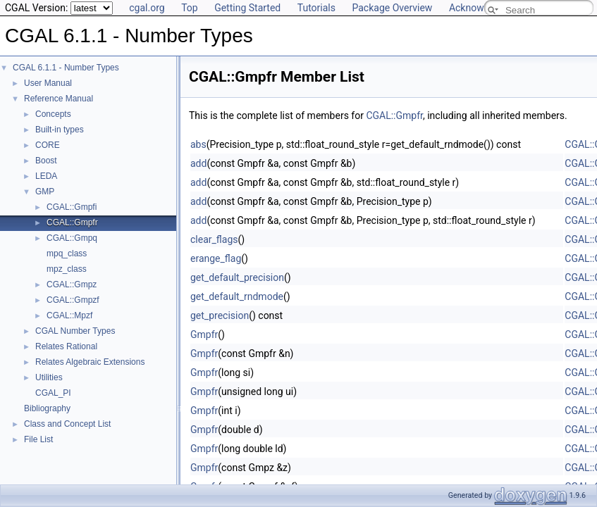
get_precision (219, 315)
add (198, 163)
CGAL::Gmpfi (72, 207)
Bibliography (47, 408)
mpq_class (67, 253)
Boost (46, 160)
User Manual (48, 83)
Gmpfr (204, 334)
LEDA (46, 176)
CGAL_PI (53, 393)
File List (38, 439)
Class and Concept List (67, 424)
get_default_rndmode (236, 296)
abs (198, 144)
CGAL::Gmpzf (73, 300)
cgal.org (146, 7)
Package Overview (392, 7)
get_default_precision (237, 277)
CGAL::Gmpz (72, 284)
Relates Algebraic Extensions (89, 362)
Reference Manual (58, 99)
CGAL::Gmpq (72, 238)
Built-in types (59, 129)
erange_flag (215, 258)
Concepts (53, 114)
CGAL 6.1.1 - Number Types (66, 68)
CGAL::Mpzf (69, 315)
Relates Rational (66, 346)
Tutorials (316, 7)
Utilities (49, 377)
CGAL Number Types (75, 331)
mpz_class (67, 269)
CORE (47, 145)
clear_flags (214, 239)
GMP (44, 191)
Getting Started (247, 7)
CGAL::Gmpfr (72, 222)
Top (189, 7)
